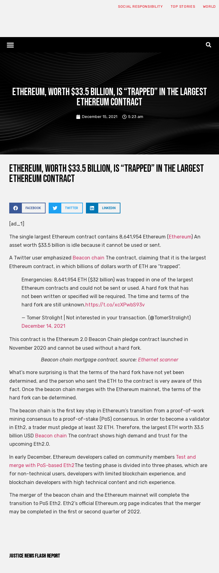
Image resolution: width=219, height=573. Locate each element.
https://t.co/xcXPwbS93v (115, 305)
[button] (10, 45)
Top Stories (183, 7)
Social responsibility (140, 7)
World (209, 7)
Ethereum (180, 237)
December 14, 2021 (43, 326)
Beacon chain (88, 258)
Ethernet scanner (158, 360)
